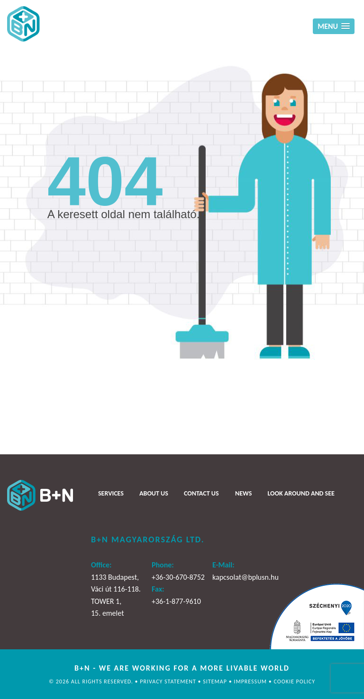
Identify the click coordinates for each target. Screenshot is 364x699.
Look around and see (300, 493)
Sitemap (215, 681)
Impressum (251, 681)
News (243, 493)
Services (111, 493)
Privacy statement (169, 681)
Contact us (201, 493)
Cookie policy (294, 681)
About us (153, 493)
